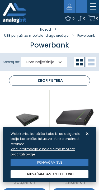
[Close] (49, 162)
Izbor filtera (49, 80)
